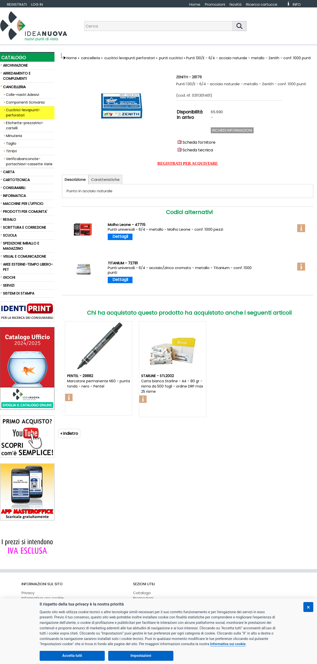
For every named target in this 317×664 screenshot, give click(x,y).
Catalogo (142, 592)
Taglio (11, 143)
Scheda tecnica (195, 150)
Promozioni (215, 4)
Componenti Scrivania (25, 102)
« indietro (69, 433)
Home (194, 4)
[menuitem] (264, 4)
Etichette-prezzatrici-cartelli (25, 125)
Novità (235, 4)
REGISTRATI (17, 4)
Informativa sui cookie (227, 644)
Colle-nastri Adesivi (22, 94)
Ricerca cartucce (261, 4)
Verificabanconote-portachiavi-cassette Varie (29, 161)
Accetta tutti (72, 656)
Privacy (28, 592)
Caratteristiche (105, 179)
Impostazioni (141, 656)
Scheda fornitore (196, 142)
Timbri (11, 151)
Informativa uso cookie (43, 598)
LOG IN (37, 4)
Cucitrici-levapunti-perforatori (23, 113)
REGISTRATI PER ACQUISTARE (188, 163)
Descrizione (75, 179)
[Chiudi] (308, 607)
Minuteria (14, 135)
